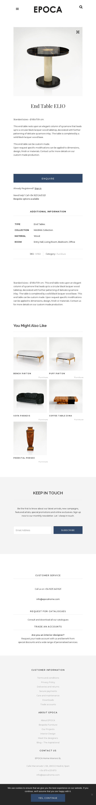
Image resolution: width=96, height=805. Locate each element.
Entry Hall (38, 242)
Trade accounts (48, 704)
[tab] (48, 178)
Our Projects (48, 729)
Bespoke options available (26, 199)
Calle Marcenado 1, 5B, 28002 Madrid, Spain (48, 766)
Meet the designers (48, 738)
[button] (77, 32)
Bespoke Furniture (48, 725)
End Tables (39, 224)
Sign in (38, 188)
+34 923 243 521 (37, 195)
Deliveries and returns (48, 686)
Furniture (61, 254)
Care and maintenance (48, 695)
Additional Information (48, 211)
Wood (37, 236)
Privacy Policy (48, 682)
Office (72, 242)
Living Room (50, 242)
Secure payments (48, 691)
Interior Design (48, 733)
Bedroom (63, 242)
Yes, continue (48, 798)
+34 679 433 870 (48, 770)
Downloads (48, 700)
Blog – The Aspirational (48, 742)
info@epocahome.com (48, 599)
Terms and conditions (48, 678)
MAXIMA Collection (43, 230)
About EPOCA (48, 720)
